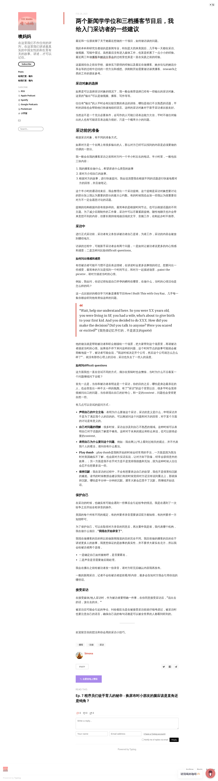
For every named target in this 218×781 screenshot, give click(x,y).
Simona (88, 653)
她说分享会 (107, 57)
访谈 (91, 644)
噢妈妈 (24, 36)
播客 (94, 57)
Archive (189, 769)
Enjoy (82, 666)
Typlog (17, 778)
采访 (102, 644)
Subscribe (26, 64)
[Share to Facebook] (170, 666)
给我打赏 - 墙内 (25, 80)
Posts (21, 71)
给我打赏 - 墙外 (25, 76)
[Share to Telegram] (176, 666)
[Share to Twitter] (164, 666)
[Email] (19, 120)
